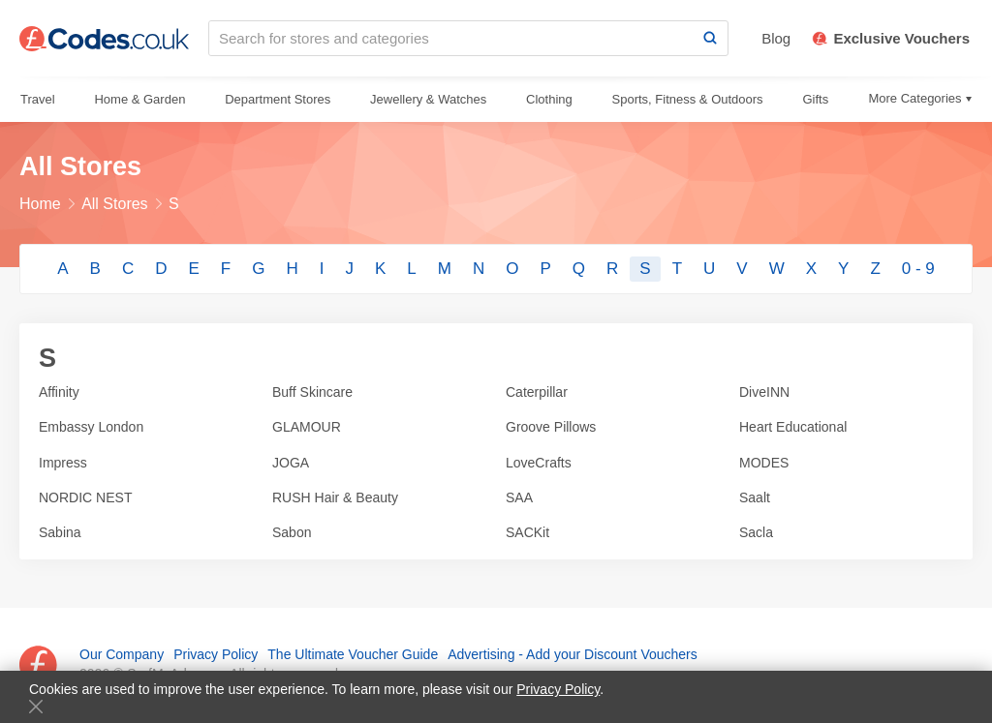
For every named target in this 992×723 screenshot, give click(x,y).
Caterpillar (537, 392)
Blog (775, 38)
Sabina (60, 532)
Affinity (59, 392)
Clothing (549, 99)
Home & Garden (139, 99)
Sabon (291, 532)
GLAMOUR (306, 427)
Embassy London (91, 427)
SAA (519, 497)
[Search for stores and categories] (451, 38)
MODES (764, 462)
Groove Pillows (551, 427)
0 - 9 (918, 268)
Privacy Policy (558, 689)
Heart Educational (793, 427)
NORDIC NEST (85, 497)
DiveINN (764, 392)
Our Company (121, 654)
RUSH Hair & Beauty (335, 497)
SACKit (527, 532)
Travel (37, 99)
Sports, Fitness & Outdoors (687, 99)
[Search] (710, 38)
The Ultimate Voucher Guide (352, 654)
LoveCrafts (539, 462)
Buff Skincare (312, 392)
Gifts (815, 99)
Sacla (756, 532)
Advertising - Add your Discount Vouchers (573, 654)
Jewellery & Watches (428, 99)
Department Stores (277, 99)
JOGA (290, 462)
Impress (63, 462)
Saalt (754, 497)
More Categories (914, 98)
